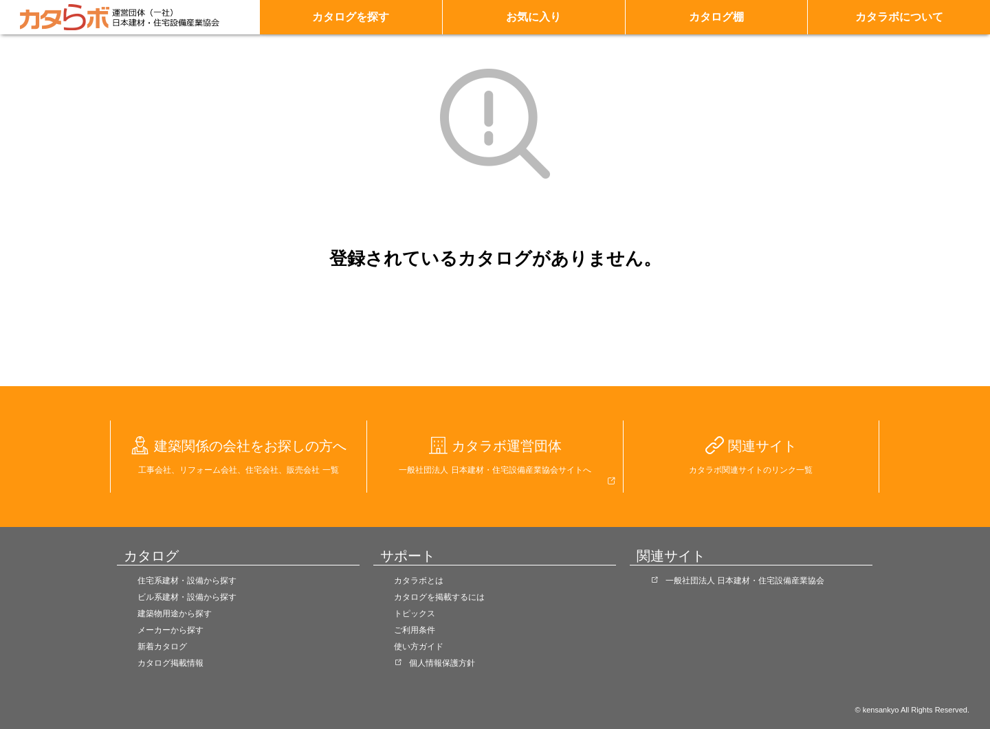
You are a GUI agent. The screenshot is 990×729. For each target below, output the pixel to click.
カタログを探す (350, 17)
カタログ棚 (716, 17)
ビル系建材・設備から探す (187, 597)
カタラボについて (899, 17)
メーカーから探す (171, 630)
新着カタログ (162, 646)
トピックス (414, 613)
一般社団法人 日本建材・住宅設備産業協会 (745, 580)
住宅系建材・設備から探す (187, 580)
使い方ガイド (418, 646)
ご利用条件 (414, 630)
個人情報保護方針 (442, 663)
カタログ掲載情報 (171, 663)
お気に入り (533, 17)
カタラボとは (418, 580)
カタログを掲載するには (439, 597)
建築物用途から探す (175, 613)
